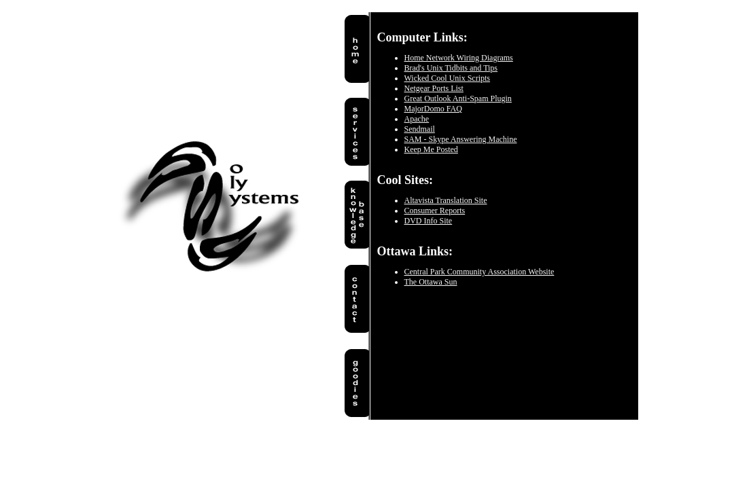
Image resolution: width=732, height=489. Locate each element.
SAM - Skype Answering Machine (460, 139)
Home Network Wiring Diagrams (458, 57)
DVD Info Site (428, 220)
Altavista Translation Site (445, 200)
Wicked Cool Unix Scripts (447, 78)
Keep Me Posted (431, 149)
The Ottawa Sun (430, 282)
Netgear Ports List (434, 88)
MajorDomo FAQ (433, 108)
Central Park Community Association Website (479, 271)
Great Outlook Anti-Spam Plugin (458, 98)
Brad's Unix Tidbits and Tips (451, 68)
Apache (417, 119)
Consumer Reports (435, 210)
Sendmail (419, 129)
